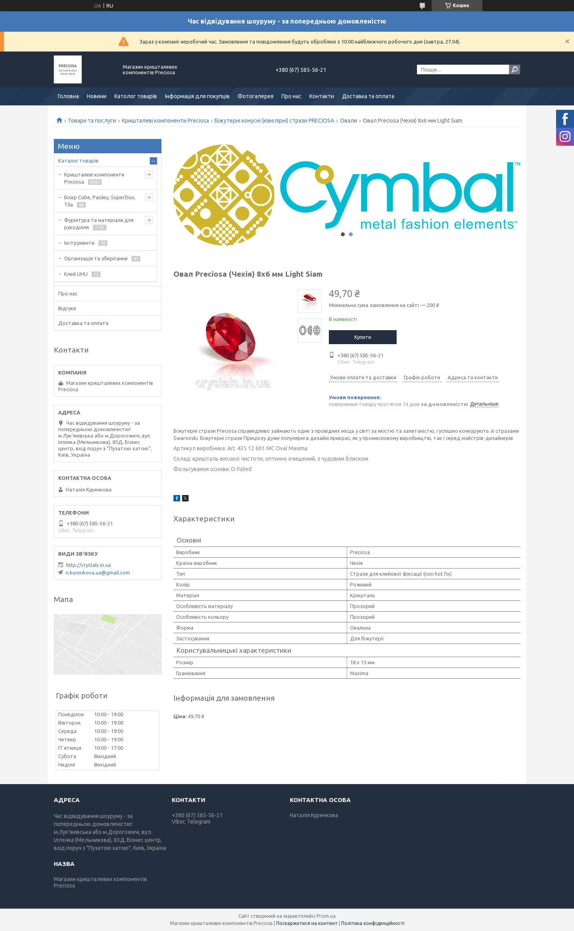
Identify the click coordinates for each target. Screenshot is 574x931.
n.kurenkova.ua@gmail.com (98, 572)
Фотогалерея (255, 96)
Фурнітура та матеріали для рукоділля (99, 223)
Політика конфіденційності (373, 923)
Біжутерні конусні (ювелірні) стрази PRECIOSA (274, 120)
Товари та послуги (92, 120)
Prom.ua (326, 916)
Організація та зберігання (96, 258)
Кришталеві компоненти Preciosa (165, 120)
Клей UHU (76, 274)
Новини (96, 96)
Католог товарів (135, 96)
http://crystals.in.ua (88, 565)
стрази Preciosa (218, 431)
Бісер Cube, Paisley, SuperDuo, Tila (100, 200)
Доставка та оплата (368, 96)
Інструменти (79, 243)
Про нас (291, 96)
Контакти (321, 96)
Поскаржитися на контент (307, 923)
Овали (348, 120)
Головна (68, 96)
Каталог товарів (78, 160)
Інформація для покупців (197, 96)
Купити (362, 337)
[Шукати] (514, 69)
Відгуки (67, 308)
